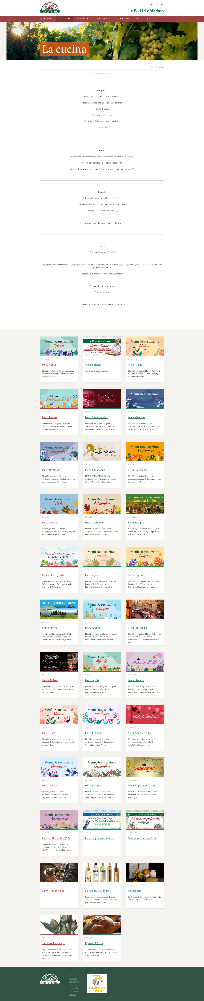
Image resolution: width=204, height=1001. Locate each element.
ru (162, 4)
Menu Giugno (92, 627)
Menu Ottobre (50, 522)
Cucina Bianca (93, 364)
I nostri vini (102, 19)
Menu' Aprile (92, 680)
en (157, 4)
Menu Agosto (92, 575)
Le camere (82, 19)
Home (152, 67)
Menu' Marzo (49, 733)
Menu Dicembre (51, 470)
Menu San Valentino (96, 417)
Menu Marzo (135, 364)
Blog (139, 19)
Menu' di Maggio (137, 627)
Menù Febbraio (93, 733)
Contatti (152, 18)
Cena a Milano (50, 680)
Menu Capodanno (95, 470)
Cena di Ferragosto (53, 575)
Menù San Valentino (139, 733)
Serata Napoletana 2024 (142, 838)
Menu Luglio (135, 575)
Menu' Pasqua (136, 680)
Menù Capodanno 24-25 (142, 785)
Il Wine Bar (123, 19)
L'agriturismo (74, 982)
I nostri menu (50, 627)
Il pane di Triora (94, 943)
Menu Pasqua (49, 417)
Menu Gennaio (136, 417)
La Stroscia (134, 890)
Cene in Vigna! (136, 522)
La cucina (64, 19)
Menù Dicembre (94, 785)
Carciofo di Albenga (53, 943)
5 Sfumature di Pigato (98, 890)
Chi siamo (47, 18)
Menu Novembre (137, 470)
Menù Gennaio (50, 785)
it (151, 4)
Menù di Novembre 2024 (56, 838)
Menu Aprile (49, 364)
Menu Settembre (94, 522)
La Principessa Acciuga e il (100, 838)
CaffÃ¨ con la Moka (53, 890)
